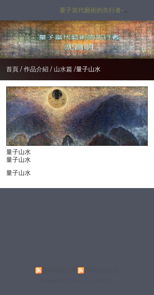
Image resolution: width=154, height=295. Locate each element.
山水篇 (63, 69)
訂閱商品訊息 (101, 270)
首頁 (12, 69)
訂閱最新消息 (59, 270)
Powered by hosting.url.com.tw (77, 281)
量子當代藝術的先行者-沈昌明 (101, 10)
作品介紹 (37, 69)
